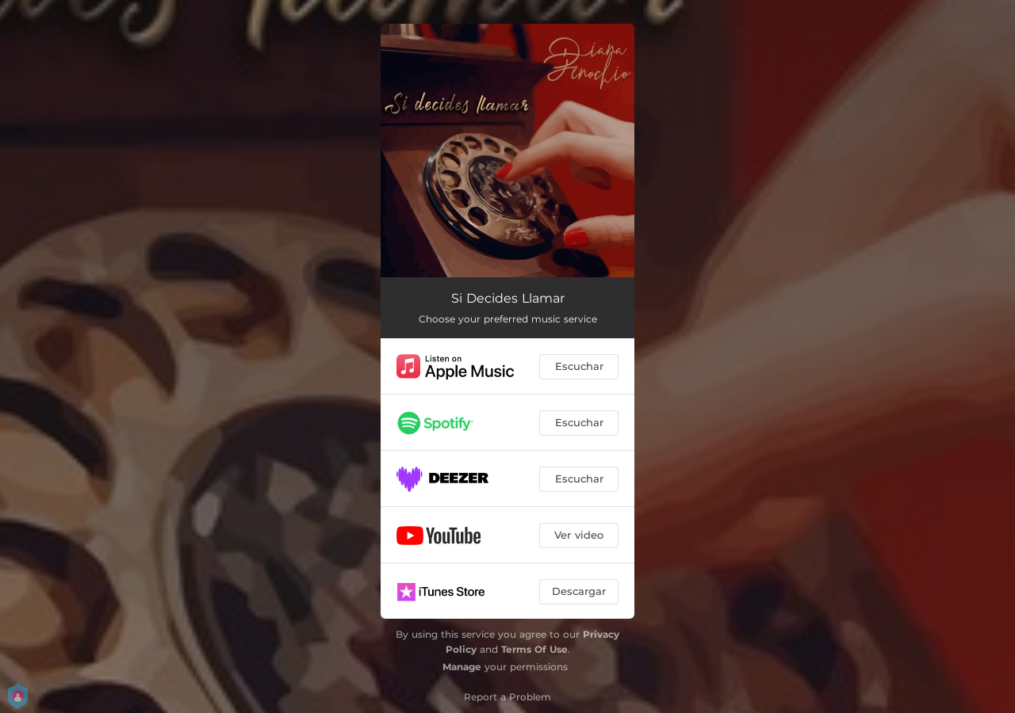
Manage (461, 667)
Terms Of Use (534, 649)
